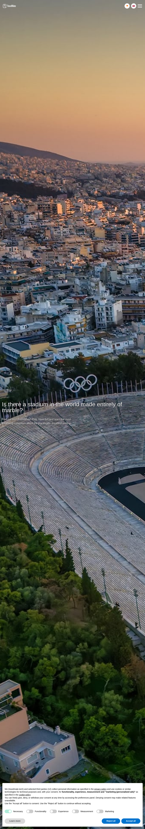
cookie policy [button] (24, 795)
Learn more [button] (14, 821)
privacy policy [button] (100, 789)
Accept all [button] (131, 821)
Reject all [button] (110, 821)
